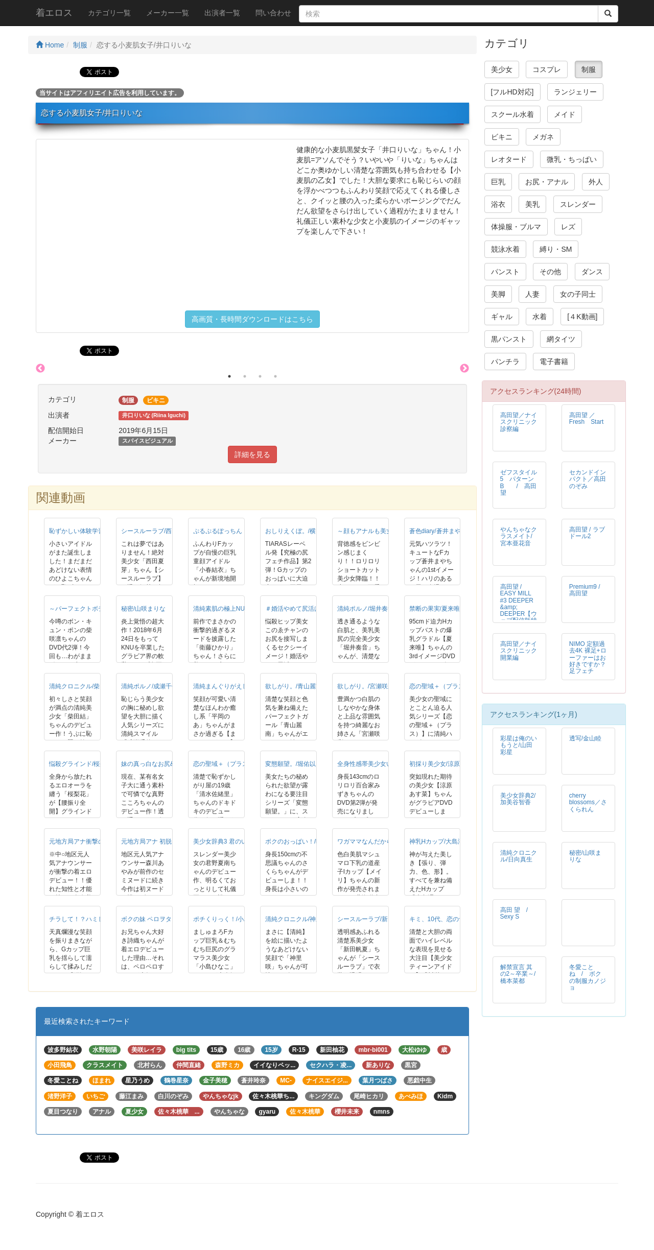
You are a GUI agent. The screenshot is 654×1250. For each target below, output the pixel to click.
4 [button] (275, 376)
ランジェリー (575, 92)
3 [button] (260, 376)
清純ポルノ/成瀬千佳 (149, 686)
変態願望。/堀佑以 (290, 763)
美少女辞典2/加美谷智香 (518, 799)
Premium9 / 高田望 (584, 590)
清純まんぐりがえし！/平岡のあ (237, 686)
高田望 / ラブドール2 (587, 533)
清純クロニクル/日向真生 (518, 856)
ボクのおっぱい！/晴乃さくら (305, 841)
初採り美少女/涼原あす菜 (443, 763)
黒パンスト (509, 339)
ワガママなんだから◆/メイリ (377, 841)
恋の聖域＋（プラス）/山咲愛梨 (453, 686)
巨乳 (498, 182)
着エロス (54, 13)
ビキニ (501, 137)
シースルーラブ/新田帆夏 (371, 919)
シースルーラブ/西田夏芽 (155, 531)
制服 (80, 45)
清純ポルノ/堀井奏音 (365, 608)
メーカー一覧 (167, 13)
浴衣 (498, 204)
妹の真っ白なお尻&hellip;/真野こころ (171, 763)
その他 (550, 272)
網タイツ (561, 339)
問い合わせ (273, 13)
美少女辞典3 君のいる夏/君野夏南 (239, 841)
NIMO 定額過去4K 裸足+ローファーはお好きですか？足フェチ (587, 657)
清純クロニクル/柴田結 (80, 686)
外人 (596, 182)
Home (50, 45)
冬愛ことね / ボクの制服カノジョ (587, 977)
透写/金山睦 (585, 738)
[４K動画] (582, 316)
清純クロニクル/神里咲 (296, 919)
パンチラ (505, 361)
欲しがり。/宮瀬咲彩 (365, 686)
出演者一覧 (222, 13)
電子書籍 (554, 361)
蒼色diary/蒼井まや (435, 531)
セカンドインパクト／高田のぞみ (587, 479)
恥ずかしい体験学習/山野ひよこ (92, 531)
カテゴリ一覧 (109, 13)
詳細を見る (252, 454)
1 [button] (229, 376)
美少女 (501, 69)
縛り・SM (556, 249)
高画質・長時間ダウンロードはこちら (252, 319)
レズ (568, 227)
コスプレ (546, 69)
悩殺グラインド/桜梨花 (80, 763)
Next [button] (464, 369)
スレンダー (578, 204)
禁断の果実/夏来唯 (434, 608)
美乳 (532, 204)
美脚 (498, 294)
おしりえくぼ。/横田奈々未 (302, 531)
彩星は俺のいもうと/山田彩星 (518, 745)
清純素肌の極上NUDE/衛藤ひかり (239, 608)
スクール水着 (512, 114)
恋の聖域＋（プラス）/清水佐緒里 (240, 763)
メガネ (543, 137)
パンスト (505, 272)
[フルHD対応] (512, 92)
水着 (539, 316)
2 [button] (245, 376)
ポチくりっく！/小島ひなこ (230, 919)
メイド (564, 114)
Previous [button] (40, 369)
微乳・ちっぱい (572, 159)
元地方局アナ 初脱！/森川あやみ (166, 841)
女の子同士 (578, 294)
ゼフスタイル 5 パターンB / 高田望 (521, 482)
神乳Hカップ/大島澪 (436, 841)
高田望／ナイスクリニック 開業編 (521, 650)
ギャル (501, 316)
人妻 (532, 294)
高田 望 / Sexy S (517, 913)
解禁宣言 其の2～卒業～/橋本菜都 (518, 974)
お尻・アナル (546, 182)
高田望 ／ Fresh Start (586, 418)
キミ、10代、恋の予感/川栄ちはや (456, 919)
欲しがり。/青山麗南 (293, 686)
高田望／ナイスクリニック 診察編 (521, 422)
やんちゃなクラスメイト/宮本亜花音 (518, 536)
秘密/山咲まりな (143, 608)
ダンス (592, 272)
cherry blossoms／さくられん (588, 802)
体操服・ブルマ (516, 227)
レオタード (509, 159)
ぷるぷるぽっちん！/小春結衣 (233, 531)
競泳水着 (505, 249)
